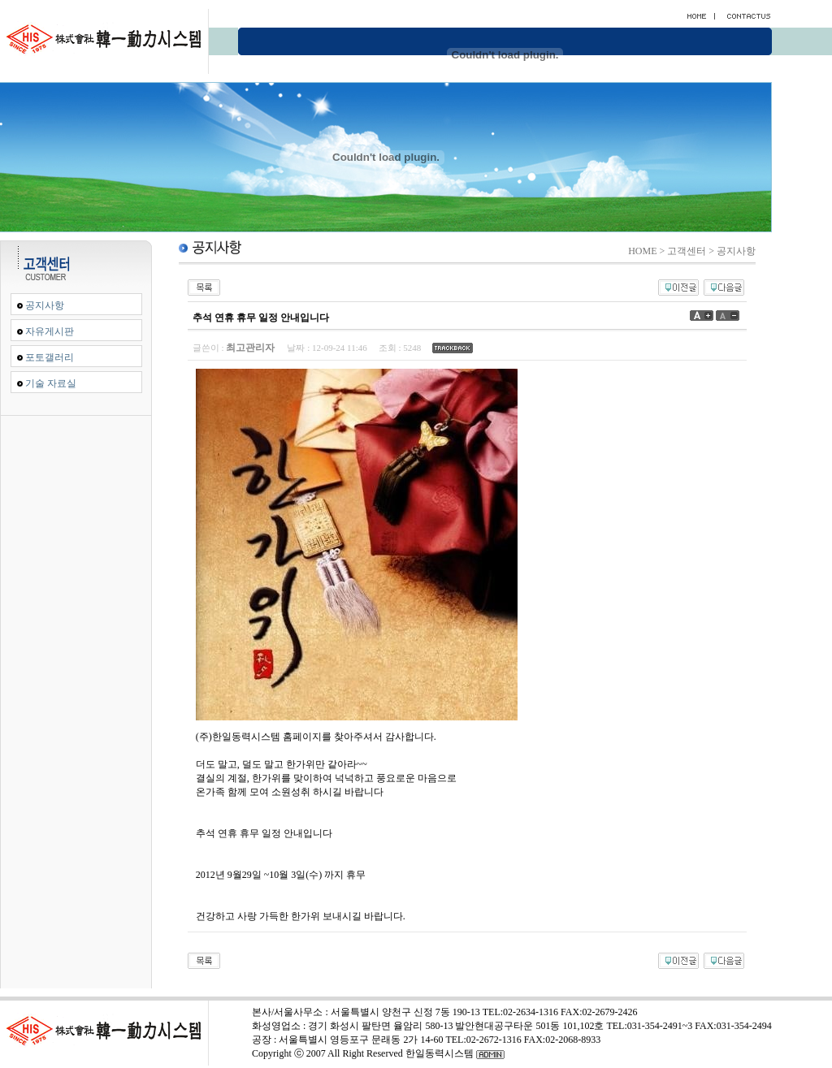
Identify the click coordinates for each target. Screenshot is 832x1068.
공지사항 (44, 305)
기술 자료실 (50, 383)
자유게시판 (49, 331)
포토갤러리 (49, 357)
